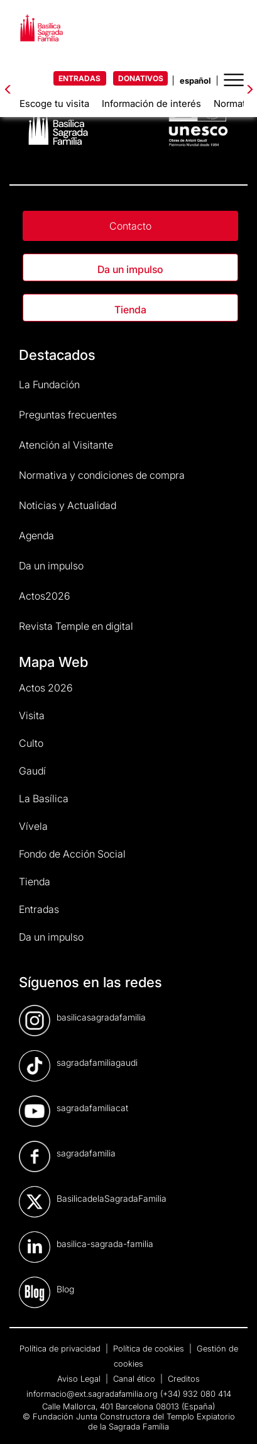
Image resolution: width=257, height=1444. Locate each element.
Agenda (36, 535)
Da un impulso (130, 269)
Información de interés (151, 103)
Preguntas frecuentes (68, 414)
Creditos (184, 1379)
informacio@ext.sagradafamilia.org (92, 1394)
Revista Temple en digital (76, 626)
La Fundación (49, 384)
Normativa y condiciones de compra (102, 475)
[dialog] (233, 1419)
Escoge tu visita (54, 103)
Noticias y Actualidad (67, 505)
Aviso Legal (80, 1379)
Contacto (130, 226)
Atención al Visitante (66, 445)
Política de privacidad (61, 1348)
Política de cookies (150, 1348)
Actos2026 (44, 596)
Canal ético (135, 1379)
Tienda (130, 309)
